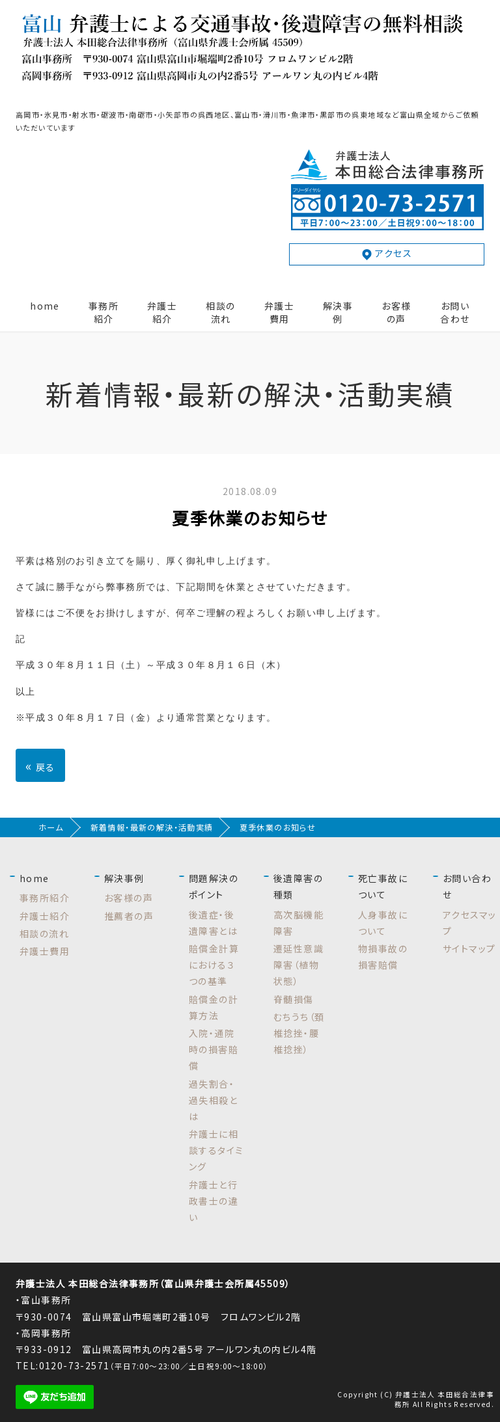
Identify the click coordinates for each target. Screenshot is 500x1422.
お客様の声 (396, 312)
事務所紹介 (103, 312)
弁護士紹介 (162, 312)
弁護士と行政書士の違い (213, 1201)
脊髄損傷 (293, 999)
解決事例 (338, 312)
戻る (40, 765)
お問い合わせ (454, 312)
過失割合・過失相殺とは (213, 1100)
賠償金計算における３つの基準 (214, 964)
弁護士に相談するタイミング (216, 1150)
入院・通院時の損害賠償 (213, 1049)
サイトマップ (469, 948)
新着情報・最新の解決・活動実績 (152, 827)
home (45, 305)
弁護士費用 (279, 312)
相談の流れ (220, 312)
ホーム (50, 827)
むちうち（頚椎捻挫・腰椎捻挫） (298, 1033)
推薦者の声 (129, 915)
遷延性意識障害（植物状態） (298, 964)
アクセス (386, 253)
